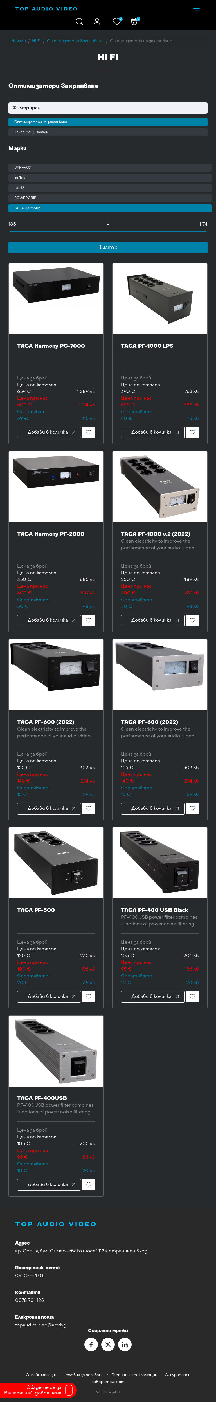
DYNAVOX (23, 168)
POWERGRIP (25, 198)
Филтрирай (26, 108)
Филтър (108, 247)
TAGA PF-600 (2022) (56, 730)
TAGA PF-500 (56, 918)
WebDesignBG (108, 1392)
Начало (18, 41)
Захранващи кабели (31, 132)
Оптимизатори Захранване (75, 41)
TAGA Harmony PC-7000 (56, 353)
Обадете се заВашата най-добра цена (32, 1390)
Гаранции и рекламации (134, 1375)
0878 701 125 (29, 1300)
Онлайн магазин (41, 1375)
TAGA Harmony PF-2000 (56, 542)
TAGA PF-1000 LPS (160, 353)
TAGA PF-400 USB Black (160, 918)
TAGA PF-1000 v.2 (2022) (160, 542)
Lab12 (19, 188)
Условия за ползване (84, 1375)
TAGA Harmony (27, 208)
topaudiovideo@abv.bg (40, 1325)
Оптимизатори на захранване (40, 122)
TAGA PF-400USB (56, 1106)
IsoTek (19, 178)
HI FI (36, 41)
